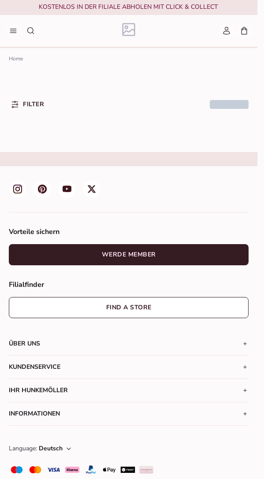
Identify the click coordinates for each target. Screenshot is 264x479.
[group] (128, 8)
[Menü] (13, 31)
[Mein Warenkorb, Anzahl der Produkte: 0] (244, 31)
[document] (128, 8)
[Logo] (129, 31)
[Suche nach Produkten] (31, 31)
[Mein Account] (226, 31)
